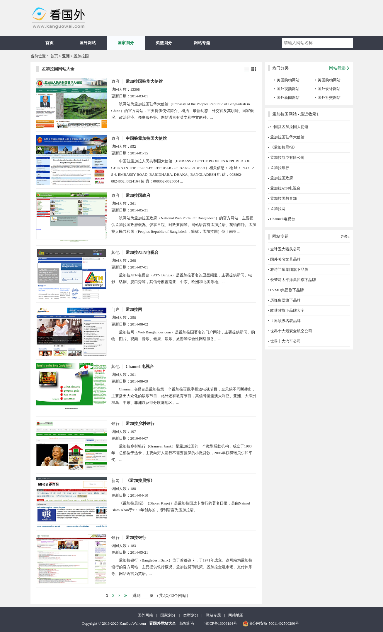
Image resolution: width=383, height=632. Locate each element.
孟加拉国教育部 (283, 198)
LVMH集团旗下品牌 (287, 290)
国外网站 (87, 43)
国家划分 (126, 43)
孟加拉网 (134, 309)
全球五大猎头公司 (285, 249)
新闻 (115, 480)
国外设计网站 (329, 89)
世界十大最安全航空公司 (291, 331)
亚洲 (66, 56)
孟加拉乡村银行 (140, 423)
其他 (115, 252)
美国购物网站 (288, 80)
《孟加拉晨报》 (140, 480)
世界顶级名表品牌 (285, 320)
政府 (115, 81)
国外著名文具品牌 (285, 259)
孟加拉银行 (136, 537)
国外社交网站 (329, 97)
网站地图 (236, 615)
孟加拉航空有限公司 (287, 157)
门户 (115, 309)
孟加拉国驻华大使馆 (144, 81)
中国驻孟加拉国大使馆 (146, 138)
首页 (49, 43)
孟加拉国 (81, 56)
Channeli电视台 (140, 366)
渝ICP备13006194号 (221, 623)
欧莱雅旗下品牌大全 (287, 310)
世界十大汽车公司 (285, 341)
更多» (345, 236)
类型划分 (164, 43)
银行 (115, 423)
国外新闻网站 (288, 97)
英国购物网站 (329, 80)
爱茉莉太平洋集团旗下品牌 (293, 280)
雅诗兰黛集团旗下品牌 (289, 269)
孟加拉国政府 (138, 195)
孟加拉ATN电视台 (142, 252)
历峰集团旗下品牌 (285, 300)
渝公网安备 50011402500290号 (271, 623)
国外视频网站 (288, 89)
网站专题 (202, 43)
